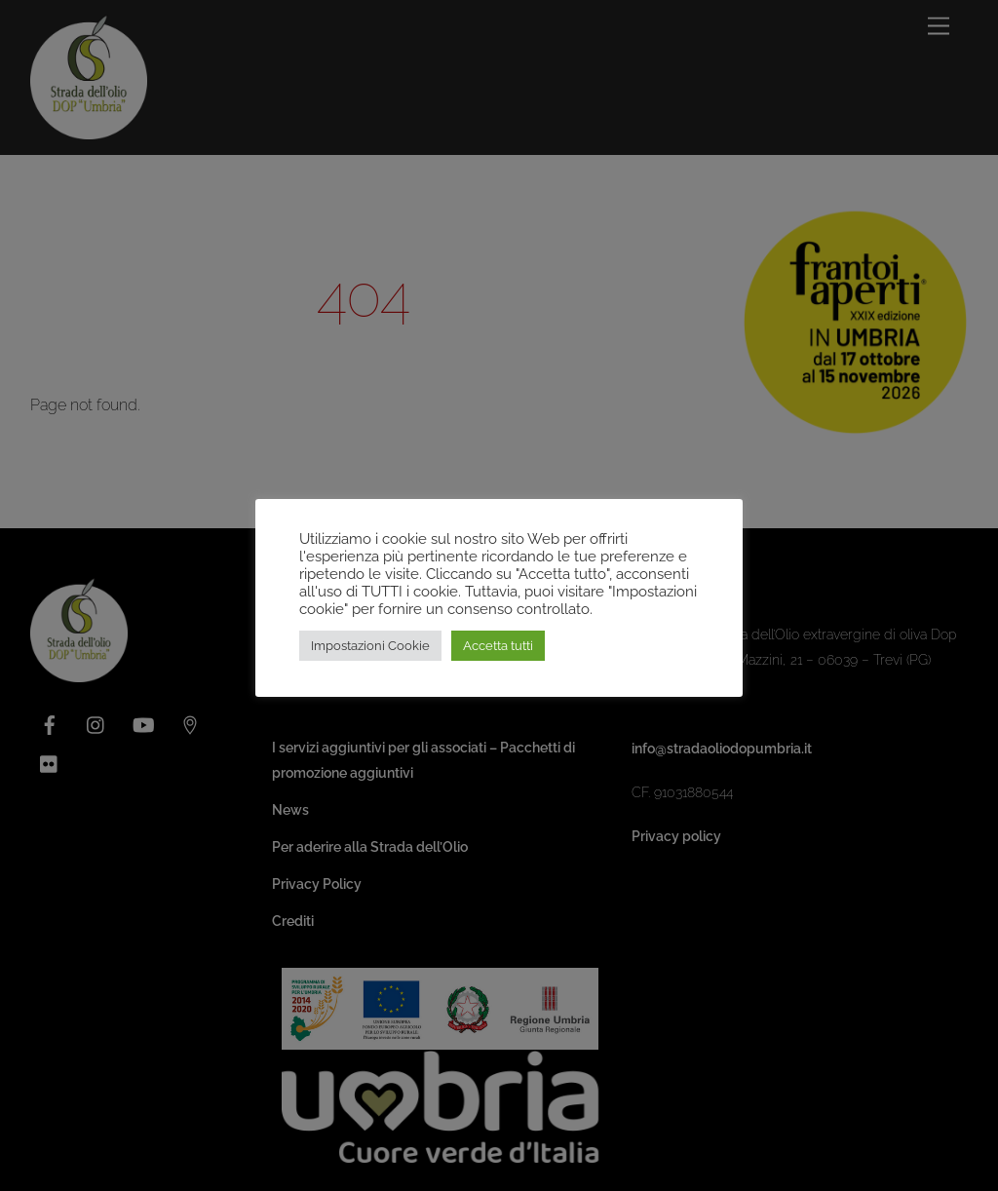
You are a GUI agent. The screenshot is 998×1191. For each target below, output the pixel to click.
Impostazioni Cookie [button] (370, 645)
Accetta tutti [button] (498, 645)
